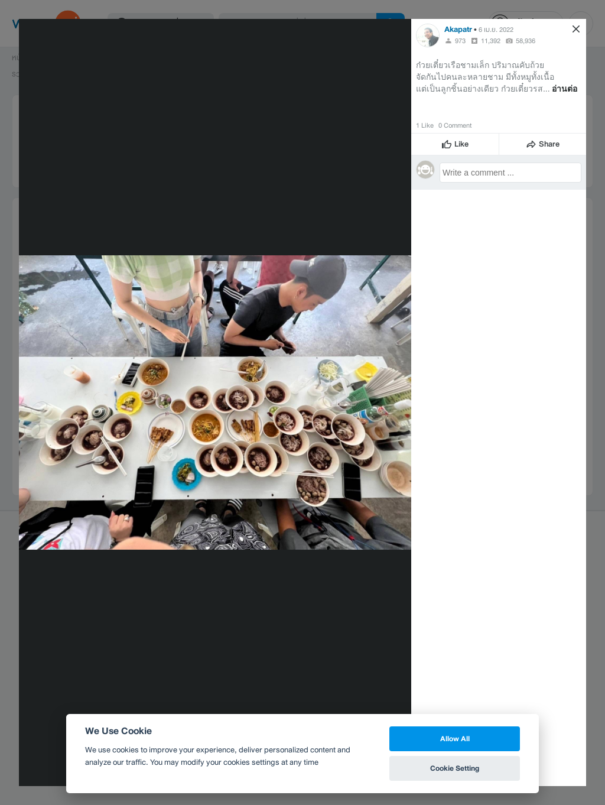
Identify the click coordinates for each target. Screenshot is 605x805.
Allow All (455, 738)
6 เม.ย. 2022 (496, 29)
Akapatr (458, 29)
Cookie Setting (454, 768)
